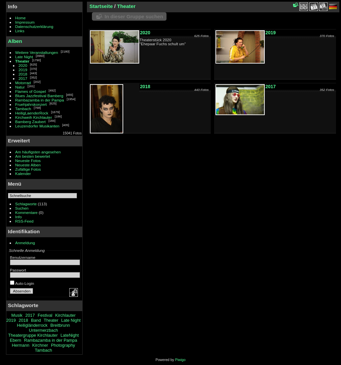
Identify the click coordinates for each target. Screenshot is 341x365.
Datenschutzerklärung (34, 26)
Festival (45, 315)
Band (36, 320)
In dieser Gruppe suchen (134, 16)
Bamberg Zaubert (30, 121)
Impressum (25, 22)
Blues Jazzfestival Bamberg (39, 95)
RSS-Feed (24, 221)
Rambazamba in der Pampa (39, 100)
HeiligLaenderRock (31, 113)
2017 (23, 78)
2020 (23, 65)
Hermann (20, 345)
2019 (23, 70)
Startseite (101, 6)
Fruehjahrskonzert (31, 104)
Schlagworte (26, 204)
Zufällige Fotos (28, 169)
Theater (22, 61)
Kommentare (26, 212)
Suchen (22, 208)
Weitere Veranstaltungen (36, 52)
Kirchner (40, 345)
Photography (63, 345)
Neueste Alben (28, 165)
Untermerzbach (43, 330)
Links (19, 31)
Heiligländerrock (32, 325)
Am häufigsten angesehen (38, 152)
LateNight (70, 335)
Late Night (24, 57)
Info (18, 217)
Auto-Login (22, 283)
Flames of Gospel (30, 91)
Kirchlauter (65, 315)
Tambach (23, 108)
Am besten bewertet (32, 156)
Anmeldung (25, 243)
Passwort (18, 270)
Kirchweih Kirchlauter (33, 117)
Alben (15, 41)
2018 (23, 74)
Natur (20, 87)
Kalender (23, 173)
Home (20, 18)
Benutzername (23, 257)
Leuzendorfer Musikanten (37, 126)
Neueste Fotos (28, 160)
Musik (16, 315)
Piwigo (180, 360)
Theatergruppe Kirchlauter (33, 335)
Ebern (15, 340)
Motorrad (23, 83)
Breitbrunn (60, 325)
